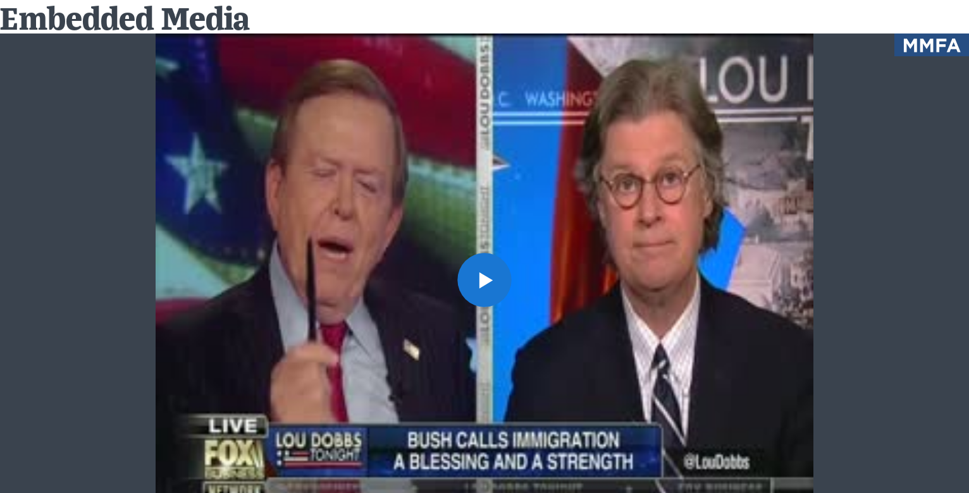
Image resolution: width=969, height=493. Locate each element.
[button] (484, 280)
